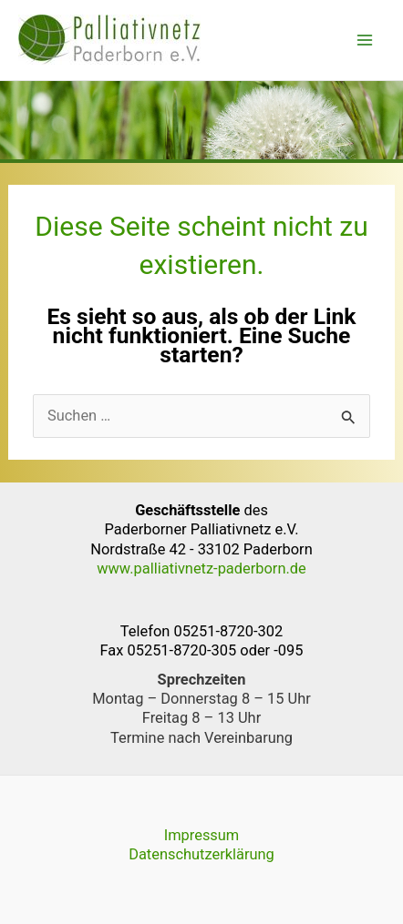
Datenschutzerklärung (201, 854)
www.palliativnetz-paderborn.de (201, 568)
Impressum (202, 835)
